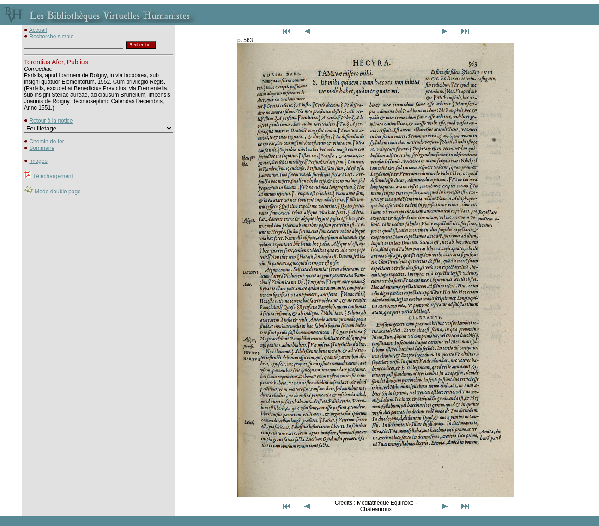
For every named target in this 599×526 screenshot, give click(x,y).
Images (38, 161)
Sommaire (41, 148)
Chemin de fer (46, 141)
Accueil (38, 30)
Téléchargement (53, 176)
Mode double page (57, 191)
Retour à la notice (51, 121)
